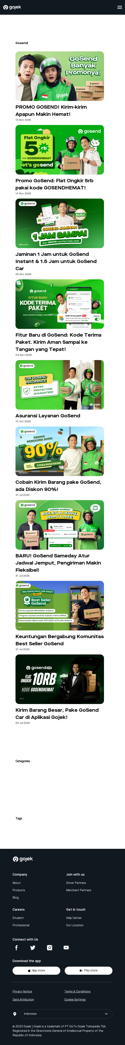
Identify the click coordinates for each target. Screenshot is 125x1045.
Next (62, 736)
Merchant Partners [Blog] (78, 890)
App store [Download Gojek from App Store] (36, 970)
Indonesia (66, 1014)
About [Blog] (17, 883)
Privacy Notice (22, 991)
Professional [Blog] (21, 925)
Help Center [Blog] (74, 918)
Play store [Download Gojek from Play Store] (89, 970)
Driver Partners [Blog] (76, 883)
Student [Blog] (18, 918)
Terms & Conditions (77, 991)
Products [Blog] (19, 890)
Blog (16, 897)
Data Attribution (23, 999)
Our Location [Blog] (75, 925)
